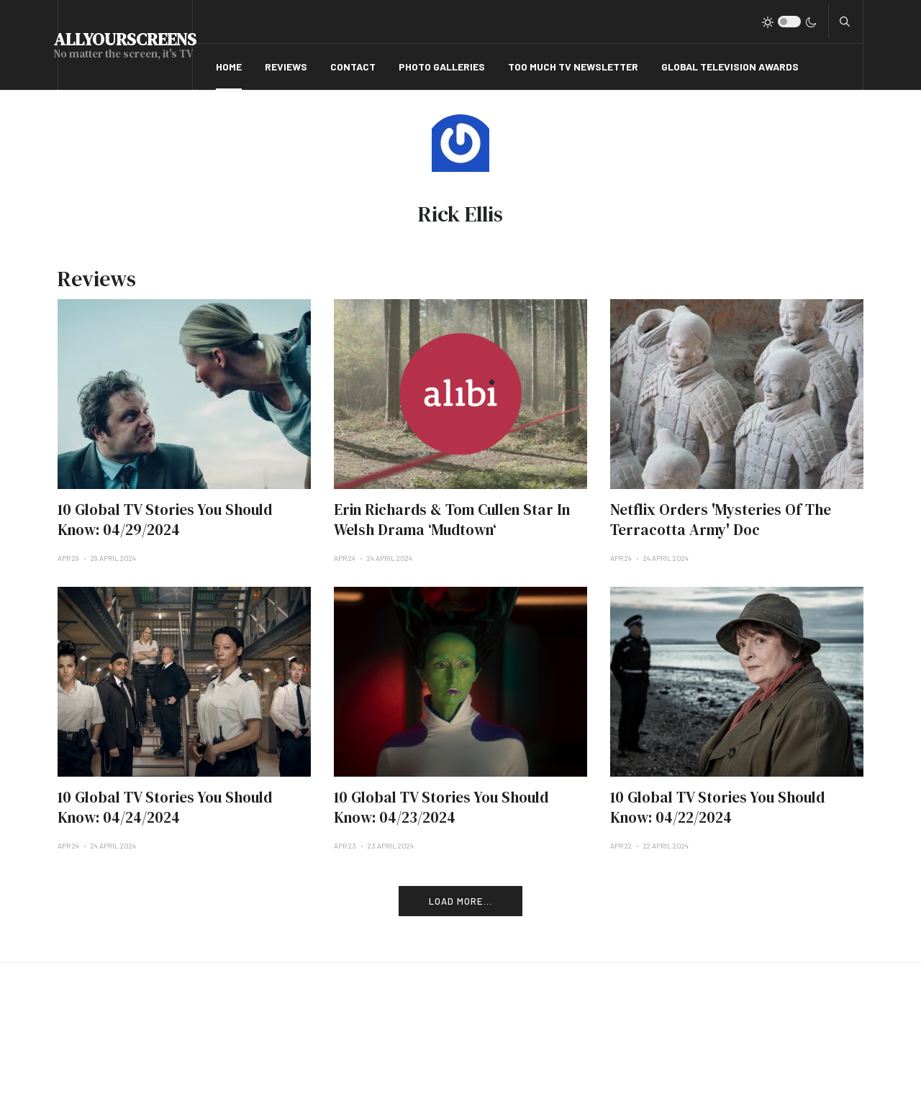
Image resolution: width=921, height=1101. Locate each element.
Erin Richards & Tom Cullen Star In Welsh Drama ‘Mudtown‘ (452, 519)
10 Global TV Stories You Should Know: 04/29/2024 (165, 519)
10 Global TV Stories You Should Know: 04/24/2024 (165, 807)
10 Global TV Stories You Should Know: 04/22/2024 (717, 807)
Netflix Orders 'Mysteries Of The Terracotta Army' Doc (720, 519)
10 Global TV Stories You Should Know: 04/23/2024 (441, 807)
